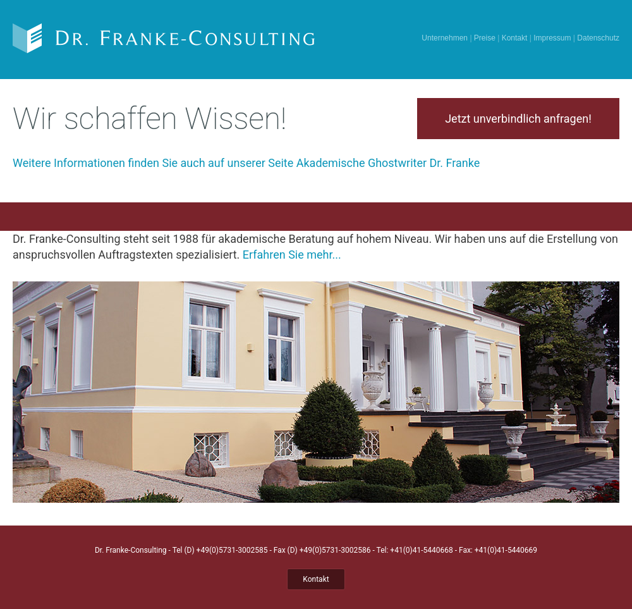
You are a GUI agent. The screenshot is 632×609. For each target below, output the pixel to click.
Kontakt (515, 38)
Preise (484, 38)
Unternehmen (445, 38)
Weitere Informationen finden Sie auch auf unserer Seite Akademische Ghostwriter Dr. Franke (246, 162)
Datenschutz (598, 38)
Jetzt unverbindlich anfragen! (518, 118)
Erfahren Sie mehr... (292, 254)
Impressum (552, 38)
